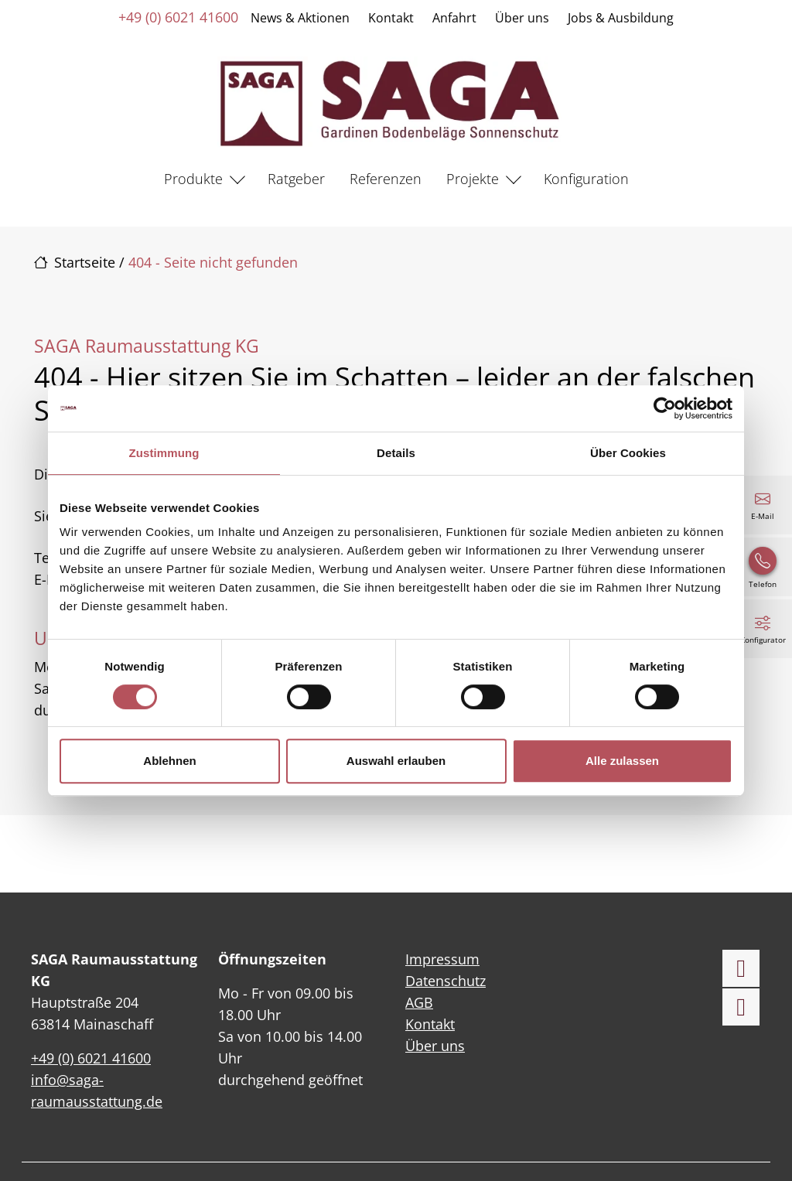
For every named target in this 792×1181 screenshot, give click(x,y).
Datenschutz (445, 980)
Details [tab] (396, 452)
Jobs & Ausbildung (621, 17)
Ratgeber (296, 178)
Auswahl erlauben (396, 760)
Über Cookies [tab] (628, 452)
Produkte (193, 178)
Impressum (442, 959)
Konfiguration (586, 178)
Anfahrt (454, 17)
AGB (419, 1002)
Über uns (522, 17)
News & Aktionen (300, 17)
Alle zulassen (622, 760)
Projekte (472, 178)
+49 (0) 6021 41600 (178, 17)
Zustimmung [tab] (164, 452)
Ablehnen (169, 760)
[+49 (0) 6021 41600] (762, 567)
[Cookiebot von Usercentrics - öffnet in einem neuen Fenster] (664, 408)
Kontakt (391, 17)
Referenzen (386, 178)
